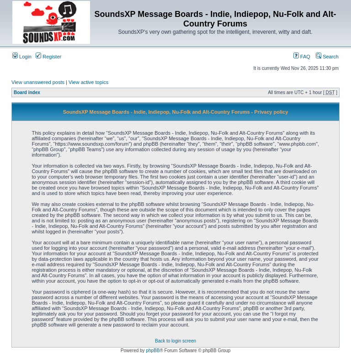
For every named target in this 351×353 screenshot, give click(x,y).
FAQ (301, 56)
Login (22, 56)
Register (48, 56)
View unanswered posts (37, 82)
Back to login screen (175, 340)
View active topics (88, 82)
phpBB (153, 350)
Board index (27, 92)
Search (327, 56)
